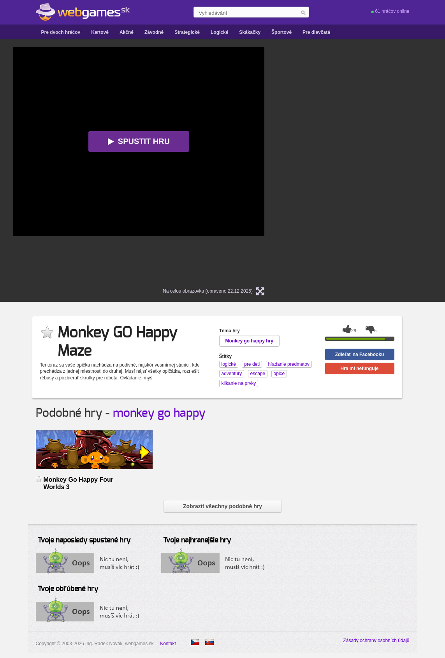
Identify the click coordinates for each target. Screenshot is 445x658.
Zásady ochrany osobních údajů (376, 640)
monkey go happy (159, 413)
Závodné (154, 32)
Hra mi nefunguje (359, 368)
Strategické (187, 32)
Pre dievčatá (316, 32)
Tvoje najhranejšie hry (197, 540)
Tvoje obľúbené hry (68, 589)
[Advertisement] (373, 164)
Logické (219, 32)
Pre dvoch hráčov (61, 32)
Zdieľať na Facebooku (359, 354)
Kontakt (168, 643)
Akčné (127, 32)
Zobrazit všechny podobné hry (222, 506)
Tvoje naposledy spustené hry (84, 540)
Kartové (100, 32)
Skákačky (249, 32)
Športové (281, 32)
